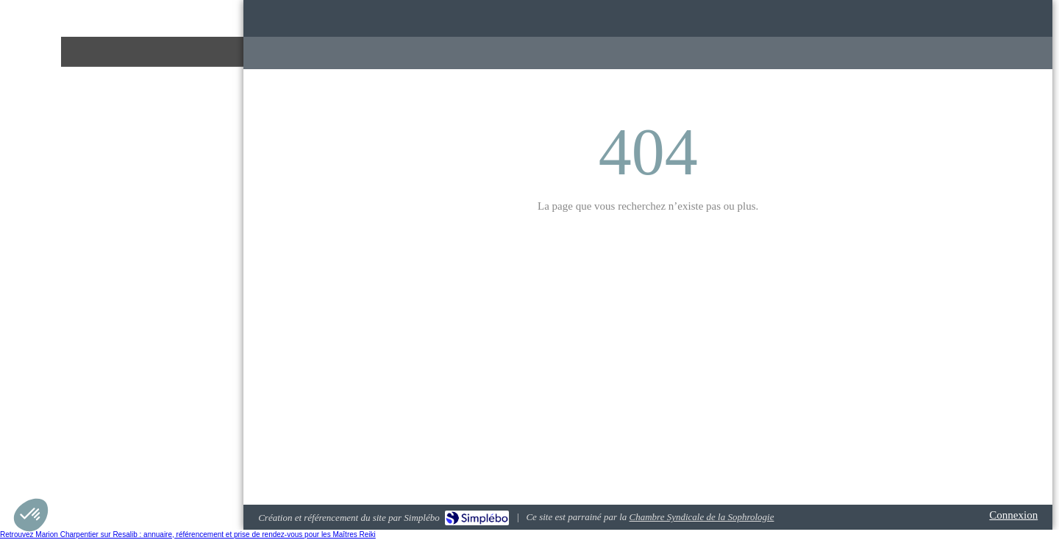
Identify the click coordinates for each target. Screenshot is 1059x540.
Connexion (1013, 515)
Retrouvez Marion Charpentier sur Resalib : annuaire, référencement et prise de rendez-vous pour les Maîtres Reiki (188, 534)
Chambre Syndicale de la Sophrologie (702, 516)
